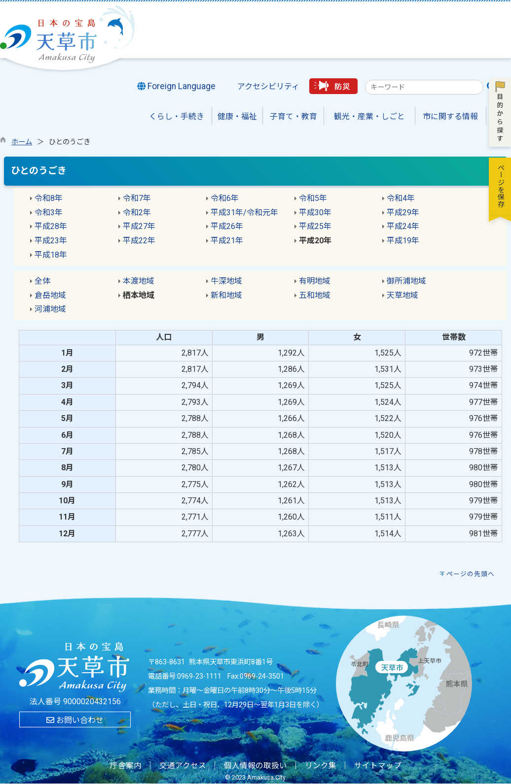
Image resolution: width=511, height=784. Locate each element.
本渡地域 (138, 281)
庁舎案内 (126, 765)
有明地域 (314, 281)
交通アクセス (182, 765)
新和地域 (226, 295)
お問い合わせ (75, 720)
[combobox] (424, 87)
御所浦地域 (406, 281)
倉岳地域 (50, 295)
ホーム (21, 142)
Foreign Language (176, 86)
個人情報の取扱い (255, 765)
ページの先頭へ (470, 574)
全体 (42, 281)
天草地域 (402, 295)
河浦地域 (50, 309)
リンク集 (320, 765)
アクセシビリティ (268, 86)
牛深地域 (226, 281)
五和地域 (314, 295)
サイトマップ (378, 765)
